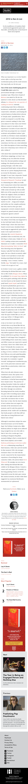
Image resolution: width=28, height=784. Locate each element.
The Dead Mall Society (13, 600)
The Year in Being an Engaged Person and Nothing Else (13, 677)
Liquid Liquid (12, 283)
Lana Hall (9, 601)
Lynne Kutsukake (6, 574)
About (6, 735)
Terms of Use (9, 747)
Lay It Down (5, 566)
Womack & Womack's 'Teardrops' (11, 180)
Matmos (3, 97)
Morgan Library (18, 274)
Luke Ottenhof (5, 568)
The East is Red (6, 572)
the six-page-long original (17, 276)
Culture (6, 711)
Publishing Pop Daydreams (10, 714)
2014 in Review (8, 672)
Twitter (14, 491)
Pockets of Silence (12, 590)
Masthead (8, 738)
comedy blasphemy (16, 234)
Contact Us (8, 740)
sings (7, 263)
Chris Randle (15, 22)
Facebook (13, 489)
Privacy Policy (9, 742)
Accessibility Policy (11, 745)
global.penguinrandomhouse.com (14, 781)
